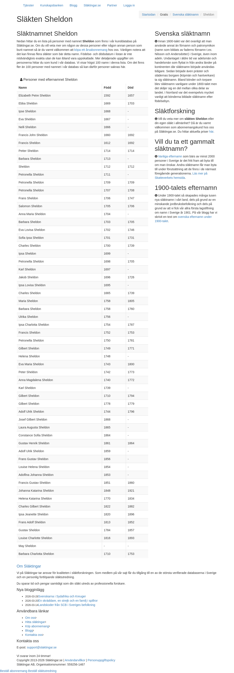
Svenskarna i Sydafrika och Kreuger (62, 596)
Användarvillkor (75, 660)
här (211, 131)
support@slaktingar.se (42, 647)
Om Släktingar (29, 566)
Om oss (30, 617)
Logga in (129, 5)
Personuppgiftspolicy (101, 660)
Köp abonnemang (37, 626)
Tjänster (28, 5)
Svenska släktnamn (186, 14)
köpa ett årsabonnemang (90, 49)
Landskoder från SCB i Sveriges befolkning (66, 605)
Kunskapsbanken (51, 5)
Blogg (73, 5)
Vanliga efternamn (170, 156)
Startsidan (148, 14)
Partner (112, 5)
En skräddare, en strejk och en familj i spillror (68, 600)
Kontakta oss (33, 634)
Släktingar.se (92, 5)
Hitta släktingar (35, 622)
